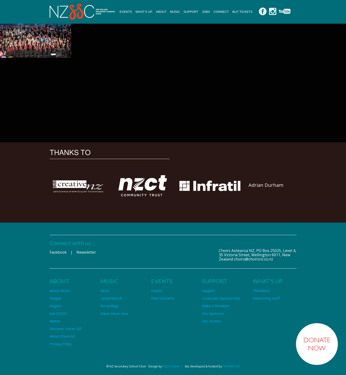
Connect (221, 12)
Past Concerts (162, 298)
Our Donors (211, 321)
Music (175, 12)
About (161, 12)
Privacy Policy (61, 343)
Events (126, 12)
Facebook (58, 252)
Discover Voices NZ (65, 328)
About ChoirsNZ (62, 336)
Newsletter (86, 252)
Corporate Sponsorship (221, 298)
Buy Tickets (242, 12)
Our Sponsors (213, 313)
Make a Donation (215, 305)
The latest (261, 290)
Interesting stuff (266, 298)
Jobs (206, 12)
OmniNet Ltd (231, 366)
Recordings (109, 305)
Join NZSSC (58, 313)
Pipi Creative (171, 366)
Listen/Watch (111, 298)
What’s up (144, 12)
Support (190, 12)
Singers (56, 305)
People (55, 298)
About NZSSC (60, 290)
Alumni (55, 321)
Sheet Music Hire (114, 313)
